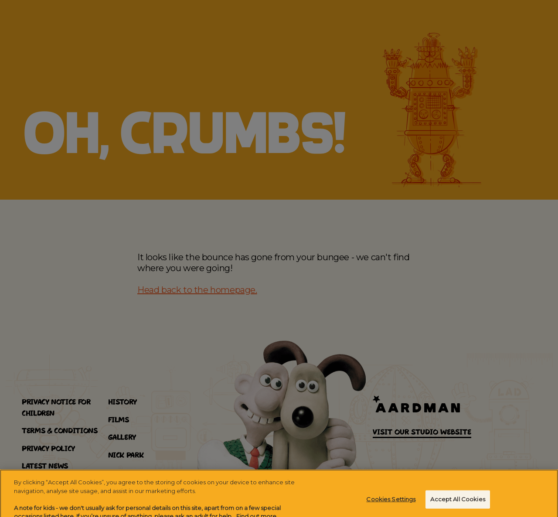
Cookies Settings (390, 504)
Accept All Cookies (457, 504)
